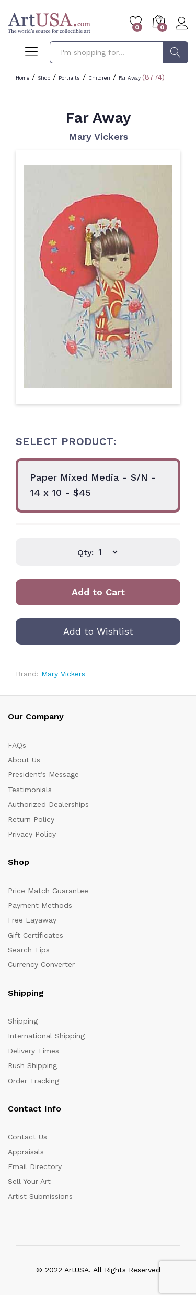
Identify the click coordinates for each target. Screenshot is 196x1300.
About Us (24, 759)
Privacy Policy (32, 834)
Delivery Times (33, 1051)
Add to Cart (98, 591)
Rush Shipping (32, 1065)
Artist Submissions (40, 1196)
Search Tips (29, 950)
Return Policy (31, 819)
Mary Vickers (98, 136)
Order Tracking (33, 1080)
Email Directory (35, 1166)
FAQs (17, 745)
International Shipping (46, 1035)
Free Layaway (32, 920)
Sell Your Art (29, 1181)
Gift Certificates (35, 935)
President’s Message (43, 774)
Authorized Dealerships (48, 804)
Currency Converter (41, 964)
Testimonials (30, 789)
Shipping (23, 1021)
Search (175, 52)
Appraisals (26, 1152)
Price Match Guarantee (48, 890)
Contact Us (27, 1136)
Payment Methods (40, 905)
